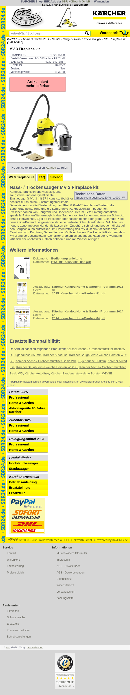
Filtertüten (13, 611)
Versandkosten (65, 591)
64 (67, 317)
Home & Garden (21, 403)
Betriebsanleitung (23, 482)
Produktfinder (20, 458)
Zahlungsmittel (65, 598)
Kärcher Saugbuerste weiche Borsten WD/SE (47, 367)
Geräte (56, 39)
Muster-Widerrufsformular (72, 553)
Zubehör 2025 (20, 420)
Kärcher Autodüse (55, 355)
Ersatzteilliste (19, 487)
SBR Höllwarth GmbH (76, 1)
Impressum (63, 559)
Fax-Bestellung (63, 4)
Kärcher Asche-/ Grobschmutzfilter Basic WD (45, 361)
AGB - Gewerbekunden (70, 572)
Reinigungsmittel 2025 (26, 439)
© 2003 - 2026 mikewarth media (35, 540)
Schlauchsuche (16, 617)
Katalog (51, 167)
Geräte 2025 (18, 392)
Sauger (67, 39)
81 (67, 293)
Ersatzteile (17, 493)
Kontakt (46, 4)
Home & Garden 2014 (36, 39)
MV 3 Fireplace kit (21, 177)
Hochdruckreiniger (23, 463)
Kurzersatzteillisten (18, 630)
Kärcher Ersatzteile (24, 477)
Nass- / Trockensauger (87, 39)
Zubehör (56, 177)
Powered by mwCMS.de (112, 540)
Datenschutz (64, 578)
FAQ (42, 177)
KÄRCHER (13, 39)
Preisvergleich (15, 572)
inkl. (8, 647)
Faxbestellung (15, 566)
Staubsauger (19, 468)
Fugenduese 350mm (27, 355)
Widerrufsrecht (65, 585)
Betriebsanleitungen (19, 636)
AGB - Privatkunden (68, 566)
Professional (19, 397)
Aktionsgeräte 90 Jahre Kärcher (27, 410)
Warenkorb (81, 4)
